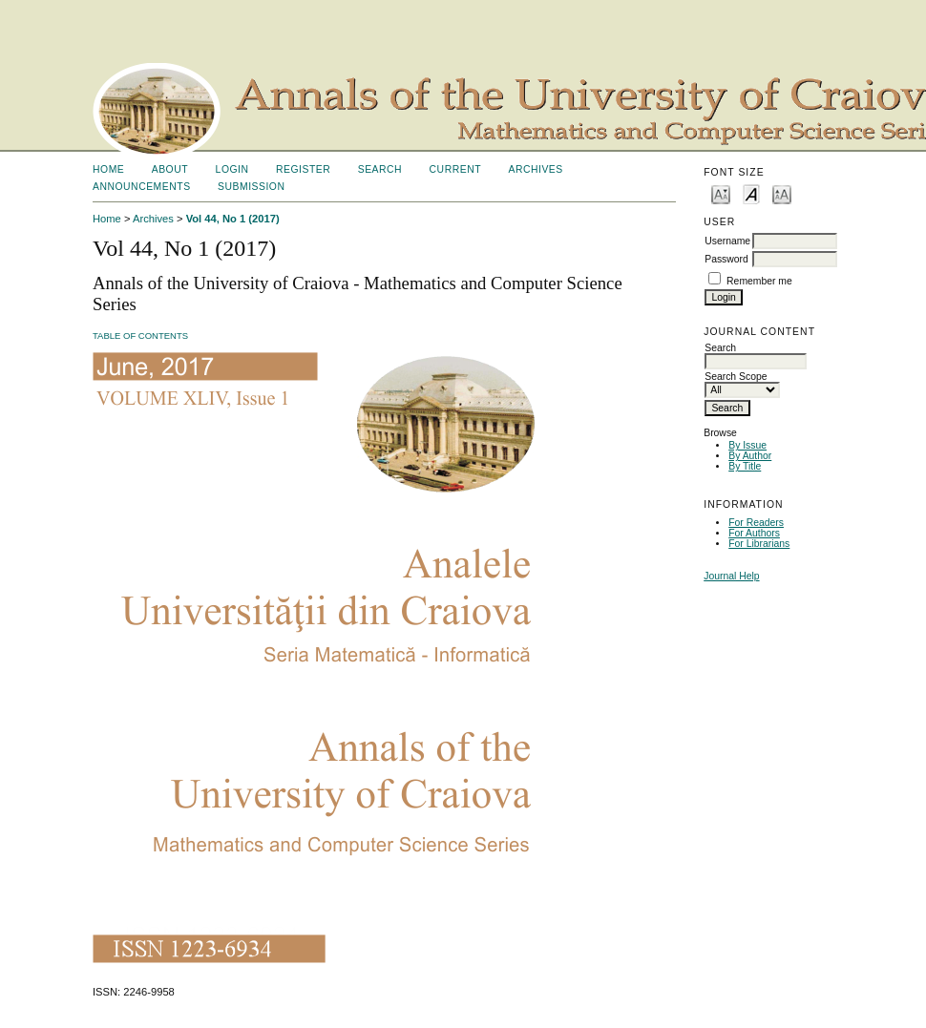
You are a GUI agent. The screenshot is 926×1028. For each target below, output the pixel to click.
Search (380, 169)
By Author (749, 456)
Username (727, 241)
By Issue (747, 445)
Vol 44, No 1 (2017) (233, 218)
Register (303, 169)
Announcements (142, 186)
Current (455, 169)
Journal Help (731, 576)
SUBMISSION (251, 186)
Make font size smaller (720, 193)
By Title (744, 466)
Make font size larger (781, 193)
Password (726, 259)
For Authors (754, 533)
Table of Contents (140, 335)
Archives (535, 169)
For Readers (756, 522)
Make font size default (751, 193)
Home (108, 169)
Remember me (759, 281)
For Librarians (758, 543)
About (170, 169)
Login (232, 169)
